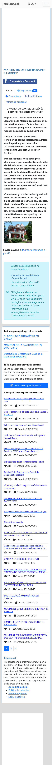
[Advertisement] (26, 38)
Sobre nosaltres (16, 696)
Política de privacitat (16, 101)
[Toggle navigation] (46, 4)
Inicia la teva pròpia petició (26, 385)
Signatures (27, 90)
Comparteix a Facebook (19, 81)
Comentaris (13, 96)
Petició (9, 90)
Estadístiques (33, 96)
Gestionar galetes (17, 693)
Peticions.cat (10, 4)
